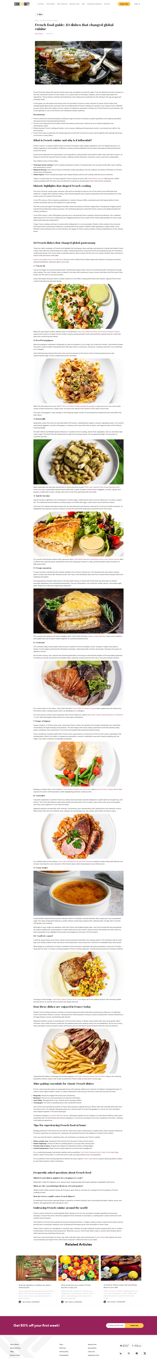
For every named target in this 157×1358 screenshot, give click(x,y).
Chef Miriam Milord (81, 559)
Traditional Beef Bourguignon (85, 406)
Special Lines (92, 1344)
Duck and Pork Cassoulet (83, 862)
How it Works (14, 1344)
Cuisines (43, 20)
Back (39, 14)
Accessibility (92, 1348)
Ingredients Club (93, 1355)
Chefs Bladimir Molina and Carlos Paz (76, 789)
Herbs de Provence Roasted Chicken (106, 332)
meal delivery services (96, 179)
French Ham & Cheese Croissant (84, 708)
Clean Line (91, 1352)
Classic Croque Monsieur (97, 636)
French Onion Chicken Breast (108, 789)
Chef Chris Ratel (67, 406)
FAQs (12, 1352)
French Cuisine (52, 20)
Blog (36, 20)
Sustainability (63, 1355)
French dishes (100, 1237)
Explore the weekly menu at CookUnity (47, 260)
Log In (137, 4)
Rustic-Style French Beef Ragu (107, 1152)
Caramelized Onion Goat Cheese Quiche (104, 559)
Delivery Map (63, 1352)
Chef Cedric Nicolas (65, 862)
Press (61, 1344)
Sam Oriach (39, 34)
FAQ (83, 4)
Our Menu (41, 4)
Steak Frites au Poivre (97, 1076)
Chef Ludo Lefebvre (84, 332)
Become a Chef (74, 4)
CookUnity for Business (94, 4)
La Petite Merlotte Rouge (59, 1116)
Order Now (124, 4)
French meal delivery (90, 1159)
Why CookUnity (62, 4)
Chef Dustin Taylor (59, 999)
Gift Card (107, 4)
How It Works (50, 4)
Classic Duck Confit (74, 999)
